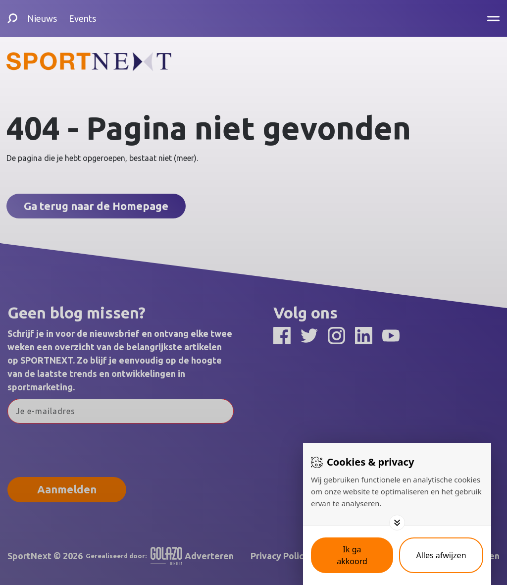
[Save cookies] (352, 555)
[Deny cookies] (441, 555)
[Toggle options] (397, 523)
